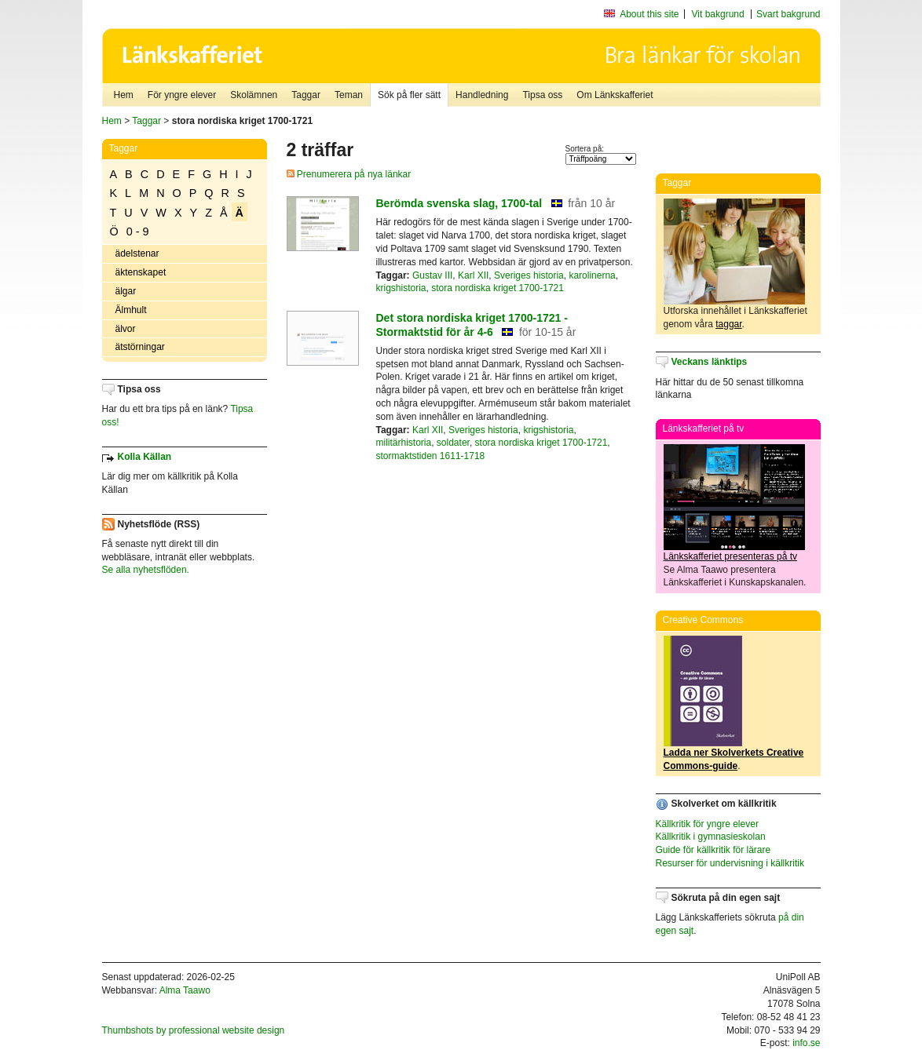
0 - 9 (137, 231)
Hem (124, 94)
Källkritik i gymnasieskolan (711, 836)
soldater (453, 442)
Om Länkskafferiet (614, 94)
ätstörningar (140, 346)
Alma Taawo (184, 990)
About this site (649, 14)
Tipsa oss (542, 94)
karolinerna (592, 275)
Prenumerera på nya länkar (349, 174)
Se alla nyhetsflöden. (145, 569)
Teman (349, 94)
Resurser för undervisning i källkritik (730, 863)
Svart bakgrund (788, 14)
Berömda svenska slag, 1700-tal (459, 203)
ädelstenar (137, 253)
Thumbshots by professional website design (193, 1030)
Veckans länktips (709, 361)
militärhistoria (404, 442)
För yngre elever (182, 94)
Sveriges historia (529, 275)
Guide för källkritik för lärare (713, 849)
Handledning (482, 94)
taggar (728, 324)
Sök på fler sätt (409, 94)
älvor (125, 328)
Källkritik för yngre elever (707, 823)
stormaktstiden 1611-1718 (430, 455)
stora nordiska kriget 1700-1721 (497, 288)
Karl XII (473, 275)
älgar (126, 291)
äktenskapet (140, 272)
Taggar (305, 94)
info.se (806, 1042)
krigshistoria (401, 288)
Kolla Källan (145, 456)
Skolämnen (253, 94)
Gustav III (432, 275)
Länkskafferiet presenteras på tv (731, 556)
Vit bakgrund (718, 14)
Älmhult (131, 309)
